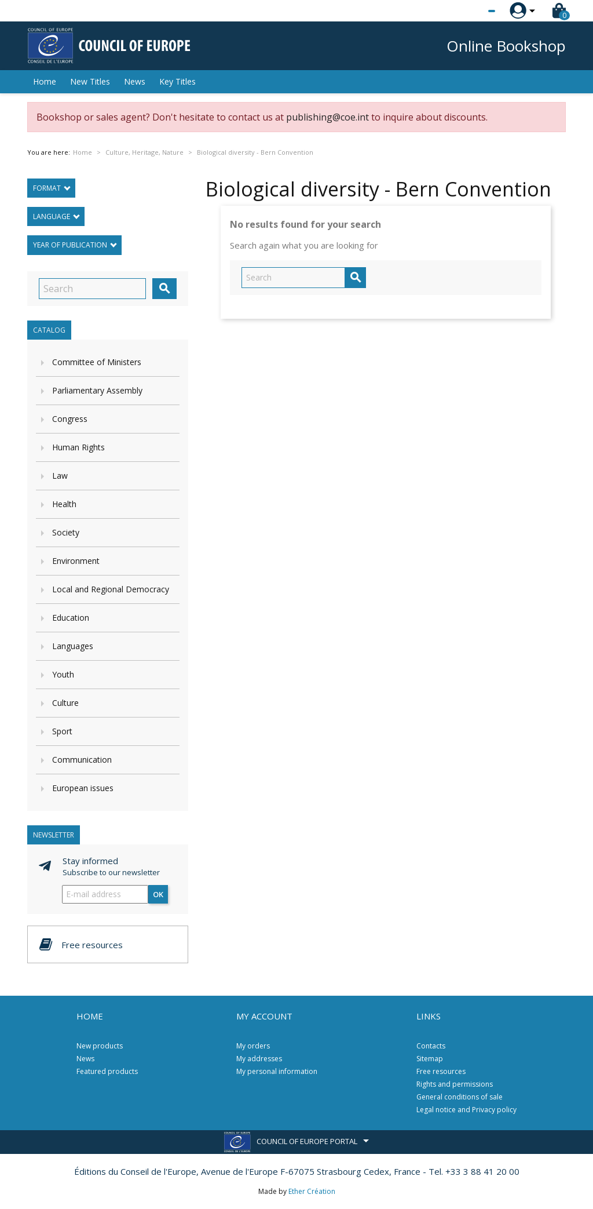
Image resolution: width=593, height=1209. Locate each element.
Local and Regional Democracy (110, 589)
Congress (69, 418)
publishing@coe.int (327, 117)
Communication (82, 759)
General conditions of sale (459, 1097)
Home (44, 81)
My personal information (276, 1071)
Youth (63, 674)
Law (60, 475)
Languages (72, 645)
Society (65, 532)
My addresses (259, 1059)
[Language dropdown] (470, 11)
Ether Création (311, 1191)
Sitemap (429, 1059)
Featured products (107, 1071)
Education (70, 617)
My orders (253, 1046)
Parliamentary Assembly (97, 390)
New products (99, 1046)
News (134, 81)
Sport (62, 731)
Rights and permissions (454, 1084)
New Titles (90, 81)
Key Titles (177, 81)
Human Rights (78, 447)
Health (64, 503)
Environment (76, 560)
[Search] (92, 288)
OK (158, 894)
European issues (83, 787)
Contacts (430, 1046)
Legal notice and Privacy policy (466, 1110)
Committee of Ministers (96, 361)
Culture (65, 702)
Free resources (441, 1071)
